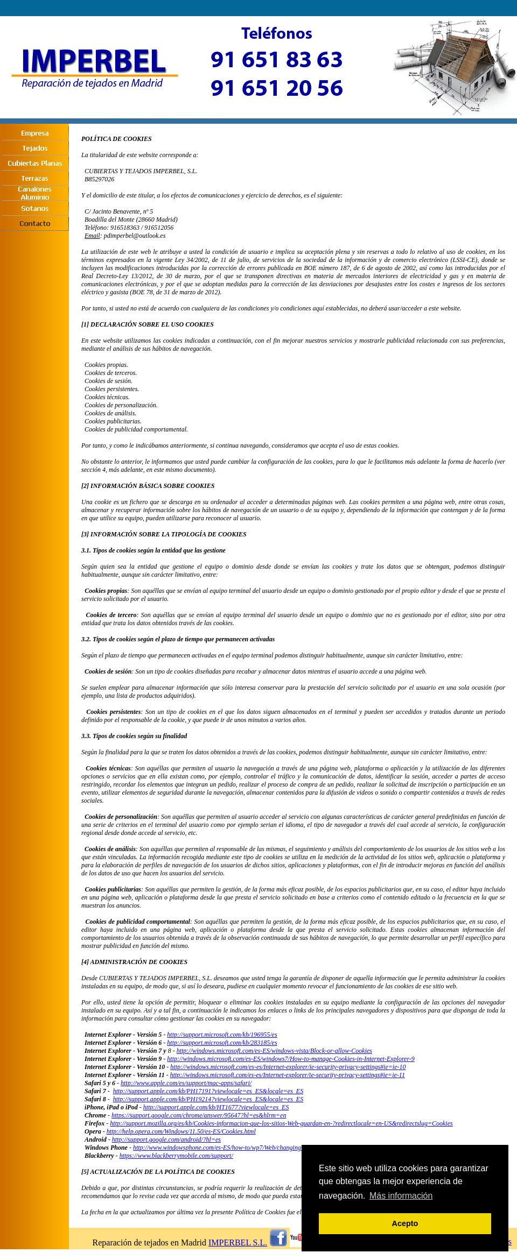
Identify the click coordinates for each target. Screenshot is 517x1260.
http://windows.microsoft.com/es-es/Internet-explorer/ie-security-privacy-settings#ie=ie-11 (287, 1075)
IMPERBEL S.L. (237, 1242)
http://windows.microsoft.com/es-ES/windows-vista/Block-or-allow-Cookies (274, 1050)
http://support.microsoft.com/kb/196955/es (222, 1034)
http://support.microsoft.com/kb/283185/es (222, 1042)
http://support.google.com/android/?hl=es (166, 1139)
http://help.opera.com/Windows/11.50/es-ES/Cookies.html (181, 1131)
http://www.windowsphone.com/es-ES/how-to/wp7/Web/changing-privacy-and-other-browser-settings (264, 1147)
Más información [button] (400, 1195)
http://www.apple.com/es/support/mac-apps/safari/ (186, 1083)
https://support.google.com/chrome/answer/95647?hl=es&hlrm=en (198, 1115)
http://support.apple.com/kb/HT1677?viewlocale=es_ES (216, 1107)
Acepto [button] (405, 1223)
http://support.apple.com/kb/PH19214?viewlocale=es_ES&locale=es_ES (208, 1099)
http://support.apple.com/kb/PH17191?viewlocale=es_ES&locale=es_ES (208, 1091)
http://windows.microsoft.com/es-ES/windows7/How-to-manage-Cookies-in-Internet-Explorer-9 (291, 1059)
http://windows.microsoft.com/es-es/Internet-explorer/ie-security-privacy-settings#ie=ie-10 (288, 1067)
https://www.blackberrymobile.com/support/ (176, 1155)
